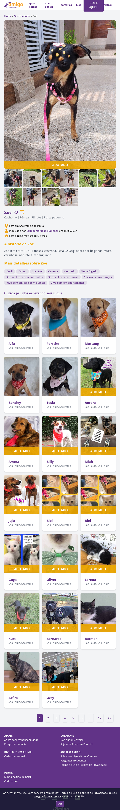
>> (109, 718)
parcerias (66, 5)
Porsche (53, 343)
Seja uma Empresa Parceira (76, 744)
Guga (13, 580)
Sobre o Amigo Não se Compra (78, 756)
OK (60, 804)
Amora (14, 461)
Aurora (90, 402)
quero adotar (49, 4)
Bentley (15, 402)
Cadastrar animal (14, 756)
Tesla (51, 402)
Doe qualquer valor (71, 740)
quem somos (33, 4)
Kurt (12, 639)
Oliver (51, 580)
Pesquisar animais (15, 744)
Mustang (92, 343)
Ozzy (50, 698)
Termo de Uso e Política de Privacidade (83, 764)
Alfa (12, 343)
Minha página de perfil (17, 777)
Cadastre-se (11, 781)
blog (78, 5)
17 (99, 718)
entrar (108, 5)
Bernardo (54, 639)
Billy (50, 461)
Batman (91, 639)
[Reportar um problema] (22, 212)
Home (8, 16)
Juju (12, 520)
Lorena (90, 580)
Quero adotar (22, 16)
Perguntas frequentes (73, 760)
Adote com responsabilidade (21, 740)
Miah (89, 461)
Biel (50, 520)
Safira (13, 698)
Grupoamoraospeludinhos (42, 230)
